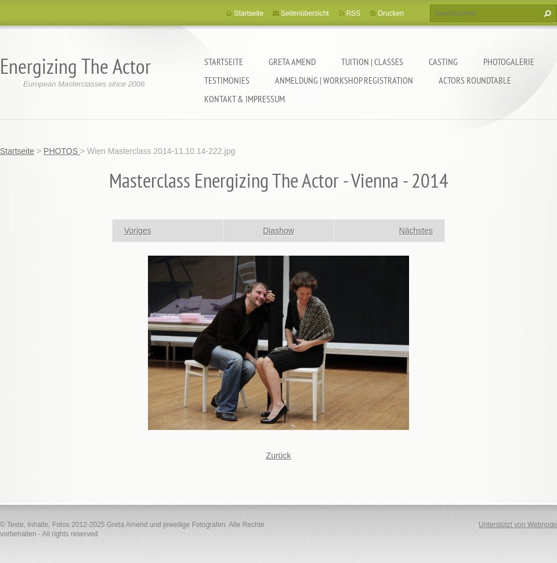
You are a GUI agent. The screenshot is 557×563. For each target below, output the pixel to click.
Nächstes (416, 230)
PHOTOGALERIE (508, 61)
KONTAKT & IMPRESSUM (244, 99)
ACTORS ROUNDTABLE (475, 80)
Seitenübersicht (305, 13)
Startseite (223, 61)
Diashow (278, 230)
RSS (353, 13)
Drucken (391, 13)
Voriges (137, 230)
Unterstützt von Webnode (518, 525)
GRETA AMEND (292, 61)
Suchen (546, 13)
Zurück (278, 455)
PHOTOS (62, 151)
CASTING (443, 61)
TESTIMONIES (226, 80)
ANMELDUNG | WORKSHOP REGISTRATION (344, 80)
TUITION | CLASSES (372, 61)
